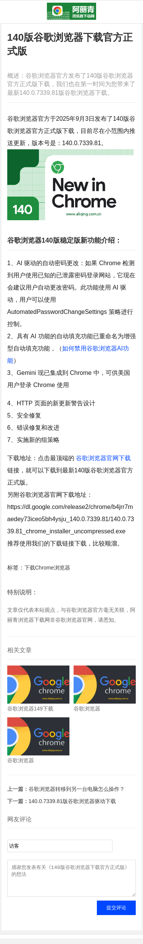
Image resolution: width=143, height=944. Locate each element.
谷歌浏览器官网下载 (103, 458)
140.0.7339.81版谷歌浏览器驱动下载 (72, 801)
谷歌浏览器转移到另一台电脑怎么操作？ (77, 789)
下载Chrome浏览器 (47, 568)
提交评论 (116, 913)
